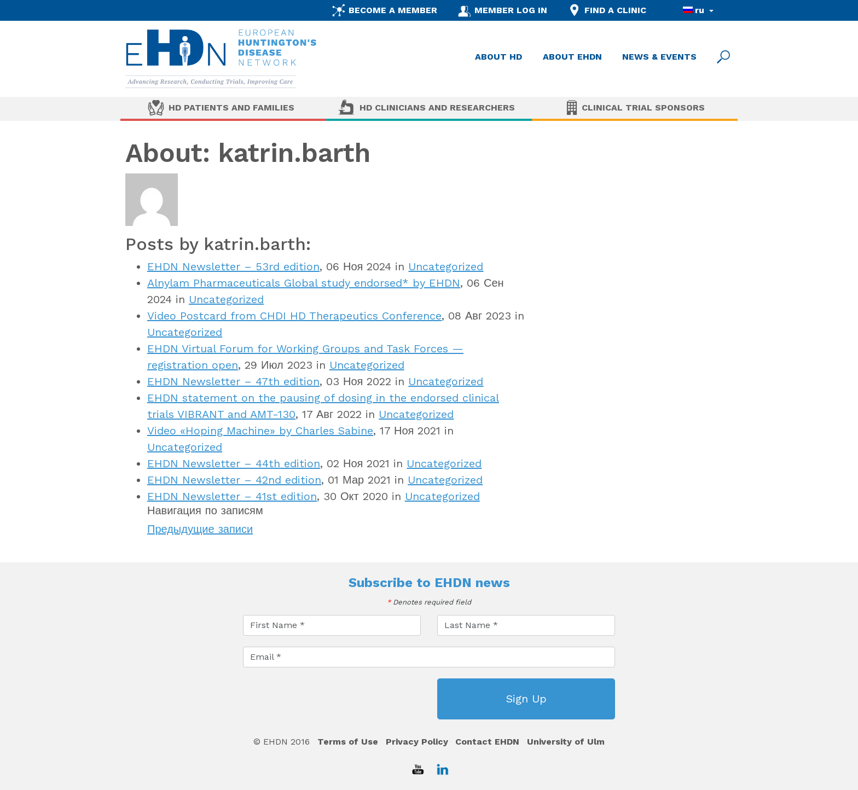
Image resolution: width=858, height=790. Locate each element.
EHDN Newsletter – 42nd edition (234, 479)
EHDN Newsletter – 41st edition (232, 496)
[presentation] (326, 699)
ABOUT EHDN (572, 56)
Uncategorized (445, 266)
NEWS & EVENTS (659, 56)
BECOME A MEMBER (393, 10)
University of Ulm (566, 741)
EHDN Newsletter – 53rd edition (233, 266)
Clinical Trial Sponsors (643, 107)
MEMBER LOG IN (510, 10)
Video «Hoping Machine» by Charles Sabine (260, 430)
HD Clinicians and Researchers (437, 107)
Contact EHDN (487, 741)
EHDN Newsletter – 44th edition (233, 463)
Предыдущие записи (200, 529)
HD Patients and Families (231, 107)
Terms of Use (347, 741)
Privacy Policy (417, 741)
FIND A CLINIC (615, 10)
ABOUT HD (498, 56)
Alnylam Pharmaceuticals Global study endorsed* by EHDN (303, 282)
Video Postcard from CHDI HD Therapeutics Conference (294, 315)
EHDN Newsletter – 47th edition (233, 381)
